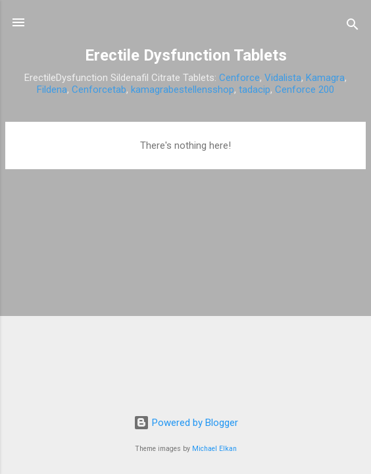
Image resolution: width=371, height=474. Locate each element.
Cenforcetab (99, 89)
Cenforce (239, 78)
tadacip (254, 89)
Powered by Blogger (186, 423)
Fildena (52, 89)
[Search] (352, 27)
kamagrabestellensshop (182, 89)
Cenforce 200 (304, 89)
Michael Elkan (214, 448)
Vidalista (282, 78)
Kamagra (325, 78)
